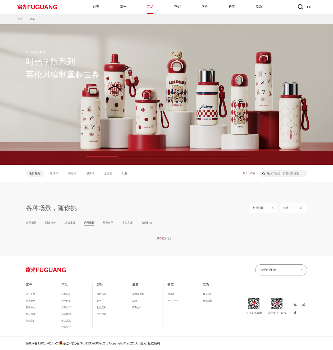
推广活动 (101, 294)
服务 (205, 6)
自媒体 (171, 294)
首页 (96, 6)
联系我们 (207, 294)
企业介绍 (30, 294)
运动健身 (70, 224)
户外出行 (89, 224)
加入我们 (30, 320)
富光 (123, 6)
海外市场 (101, 314)
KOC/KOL (172, 300)
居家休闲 (108, 224)
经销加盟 (207, 301)
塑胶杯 (90, 173)
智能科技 (147, 224)
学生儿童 (127, 224)
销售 (99, 301)
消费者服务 (138, 294)
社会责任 (30, 314)
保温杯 (72, 173)
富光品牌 (30, 301)
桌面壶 (108, 173)
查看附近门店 (281, 269)
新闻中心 (30, 307)
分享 (232, 6)
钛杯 (124, 173)
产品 (150, 6)
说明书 (135, 301)
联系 (259, 6)
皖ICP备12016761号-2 (42, 343)
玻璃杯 (54, 173)
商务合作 (137, 307)
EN (309, 7)
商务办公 (50, 224)
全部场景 (31, 224)
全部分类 (34, 173)
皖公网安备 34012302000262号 (84, 343)
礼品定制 (101, 307)
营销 (177, 6)
